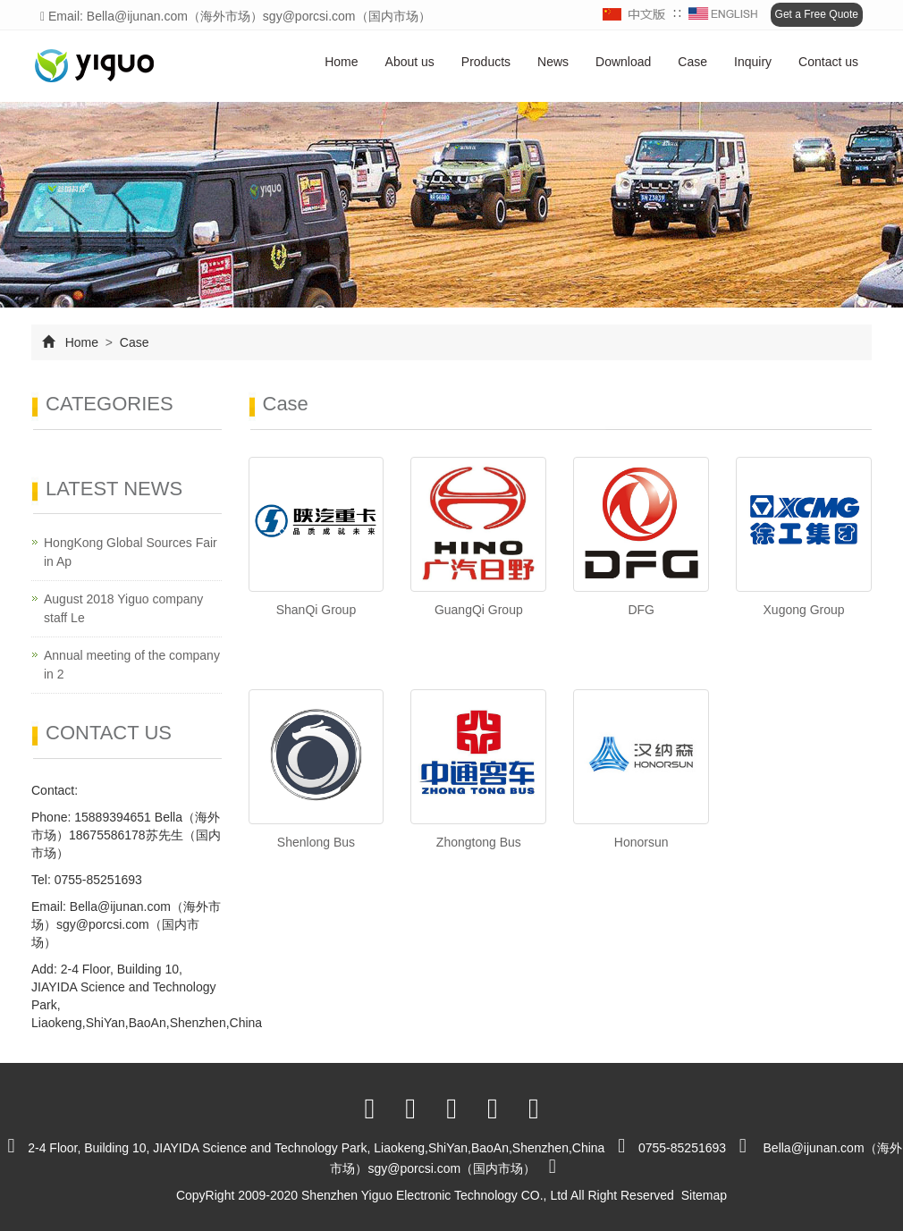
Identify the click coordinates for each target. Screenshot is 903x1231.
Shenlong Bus (316, 842)
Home (341, 62)
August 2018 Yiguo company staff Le (123, 608)
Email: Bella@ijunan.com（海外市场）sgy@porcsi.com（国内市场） (235, 16)
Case (692, 62)
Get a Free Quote (816, 14)
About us (410, 62)
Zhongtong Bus (478, 842)
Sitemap (704, 1195)
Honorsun (641, 842)
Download (623, 62)
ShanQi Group (316, 610)
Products (486, 62)
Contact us (828, 62)
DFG (641, 610)
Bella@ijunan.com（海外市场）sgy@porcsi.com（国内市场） (126, 924)
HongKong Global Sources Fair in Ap (130, 552)
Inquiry (753, 62)
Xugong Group (804, 610)
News (553, 62)
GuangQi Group (479, 610)
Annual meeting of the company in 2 (132, 664)
